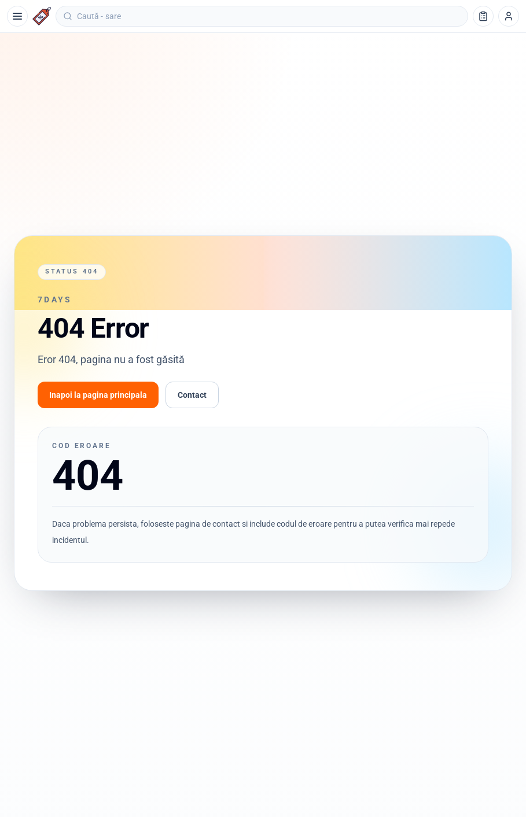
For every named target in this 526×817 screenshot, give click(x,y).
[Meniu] (17, 16)
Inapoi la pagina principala (98, 395)
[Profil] (508, 16)
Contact (192, 395)
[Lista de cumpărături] (483, 16)
